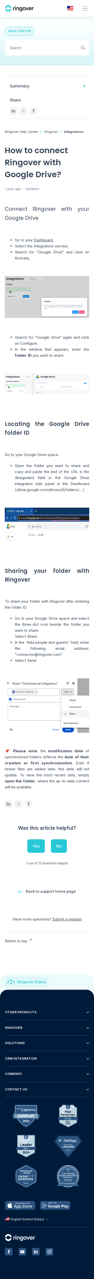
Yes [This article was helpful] (36, 846)
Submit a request (67, 919)
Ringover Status (31, 981)
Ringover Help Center (21, 132)
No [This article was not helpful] (59, 846)
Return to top (19, 940)
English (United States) (27, 1219)
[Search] (47, 47)
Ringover (51, 132)
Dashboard (43, 240)
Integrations (73, 132)
